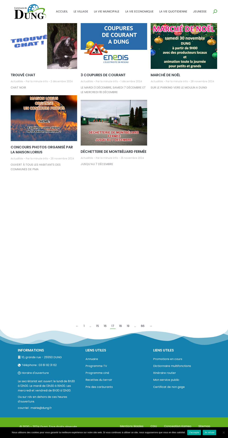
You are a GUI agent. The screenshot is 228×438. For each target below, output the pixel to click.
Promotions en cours (167, 359)
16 (105, 326)
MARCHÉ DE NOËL (165, 74)
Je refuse (209, 432)
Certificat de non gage (169, 387)
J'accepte (194, 432)
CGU (154, 426)
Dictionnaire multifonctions (172, 366)
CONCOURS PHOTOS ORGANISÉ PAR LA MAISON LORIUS (42, 150)
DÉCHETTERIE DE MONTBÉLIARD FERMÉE (113, 151)
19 (128, 326)
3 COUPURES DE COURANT (103, 74)
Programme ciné (97, 373)
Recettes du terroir (99, 380)
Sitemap (204, 426)
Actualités (17, 81)
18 (120, 326)
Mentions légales (131, 426)
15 (97, 326)
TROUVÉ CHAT (23, 74)
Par (37, 81)
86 (142, 326)
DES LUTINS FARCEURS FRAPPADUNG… (183, 147)
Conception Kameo (177, 426)
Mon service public (166, 380)
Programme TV (96, 366)
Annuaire (92, 359)
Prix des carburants (99, 387)
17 (113, 326)
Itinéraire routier (164, 373)
